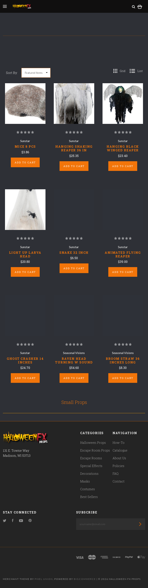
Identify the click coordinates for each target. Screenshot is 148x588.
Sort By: (12, 73)
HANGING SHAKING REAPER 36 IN (74, 148)
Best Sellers (89, 497)
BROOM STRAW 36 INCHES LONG (123, 360)
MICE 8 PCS (25, 146)
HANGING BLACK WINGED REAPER (123, 148)
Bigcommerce (85, 579)
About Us (119, 458)
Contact (118, 481)
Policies (118, 466)
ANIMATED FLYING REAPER (123, 254)
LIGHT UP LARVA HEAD (25, 254)
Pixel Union (44, 579)
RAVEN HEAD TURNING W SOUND (74, 360)
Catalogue (120, 450)
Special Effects (91, 466)
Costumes (87, 489)
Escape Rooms (91, 458)
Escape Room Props (95, 450)
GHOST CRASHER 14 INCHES (25, 360)
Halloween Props (93, 443)
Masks (85, 481)
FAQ (116, 473)
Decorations (89, 473)
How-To (118, 443)
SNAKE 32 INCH (74, 252)
